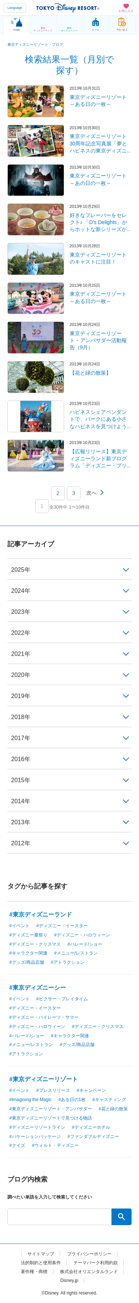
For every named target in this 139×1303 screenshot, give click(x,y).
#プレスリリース (53, 1090)
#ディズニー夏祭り (28, 935)
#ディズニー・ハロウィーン (82, 935)
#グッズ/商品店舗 (26, 962)
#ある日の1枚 (71, 1099)
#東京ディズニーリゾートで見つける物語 (50, 1118)
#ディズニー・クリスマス (35, 944)
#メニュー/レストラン (76, 953)
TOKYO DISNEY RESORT (67, 8)
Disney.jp (69, 1280)
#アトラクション (68, 962)
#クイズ (17, 1145)
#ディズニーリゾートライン (37, 1127)
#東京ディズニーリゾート (43, 1079)
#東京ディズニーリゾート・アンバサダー (50, 1108)
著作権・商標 (34, 1271)
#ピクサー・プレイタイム (62, 998)
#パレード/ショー (84, 944)
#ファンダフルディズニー (93, 1136)
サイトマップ (40, 1253)
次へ (91, 493)
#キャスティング (109, 1099)
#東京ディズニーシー (37, 987)
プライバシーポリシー (89, 1253)
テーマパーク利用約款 (95, 1262)
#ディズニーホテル (91, 1127)
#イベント (19, 925)
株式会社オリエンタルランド (89, 1271)
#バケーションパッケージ (35, 1136)
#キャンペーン (91, 1090)
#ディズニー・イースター (62, 925)
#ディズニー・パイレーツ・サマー (44, 1017)
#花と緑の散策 (113, 1108)
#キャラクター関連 (28, 953)
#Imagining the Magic (30, 1099)
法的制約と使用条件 (41, 1262)
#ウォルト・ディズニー (55, 1145)
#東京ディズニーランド (40, 914)
